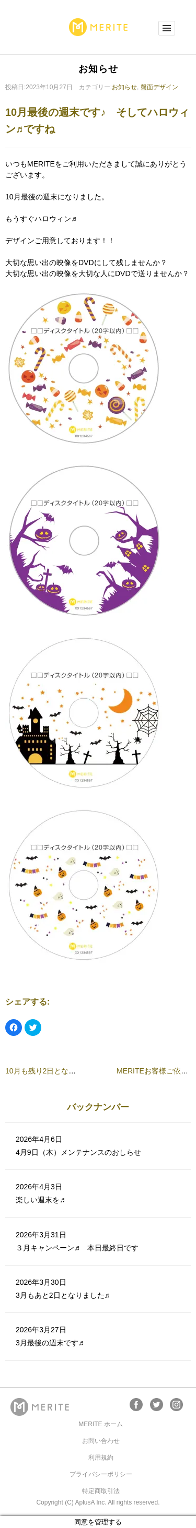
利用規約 (100, 1457)
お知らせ (124, 87)
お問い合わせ (101, 1441)
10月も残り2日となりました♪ (53, 1071)
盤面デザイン (159, 87)
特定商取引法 (101, 1491)
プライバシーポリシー (101, 1474)
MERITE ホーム (100, 1424)
